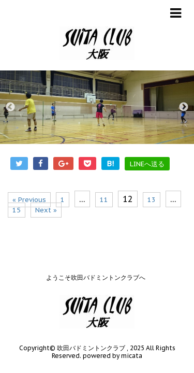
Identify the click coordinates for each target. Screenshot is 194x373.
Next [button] (183, 107)
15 (16, 210)
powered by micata (111, 345)
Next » (46, 210)
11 (104, 199)
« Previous (29, 199)
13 (151, 199)
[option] (97, 107)
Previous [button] (10, 107)
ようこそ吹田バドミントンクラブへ (95, 267)
